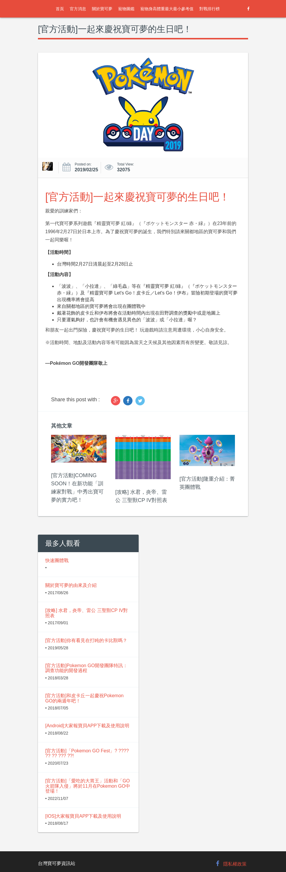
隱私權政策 (235, 863)
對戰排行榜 (209, 8)
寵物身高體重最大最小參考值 (166, 8)
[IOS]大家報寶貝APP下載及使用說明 (83, 816)
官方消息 (78, 8)
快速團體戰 (57, 560)
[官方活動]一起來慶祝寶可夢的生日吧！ (137, 197)
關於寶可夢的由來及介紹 (71, 585)
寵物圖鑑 (126, 8)
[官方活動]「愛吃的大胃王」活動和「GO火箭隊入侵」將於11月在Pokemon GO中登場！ (87, 785)
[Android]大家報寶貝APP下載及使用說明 (87, 725)
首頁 (60, 8)
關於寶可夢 (102, 8)
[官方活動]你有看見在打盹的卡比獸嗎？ (86, 640)
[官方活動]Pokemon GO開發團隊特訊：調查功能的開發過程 (86, 668)
